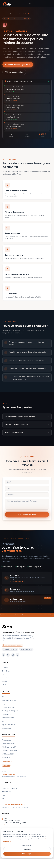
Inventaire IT (6, 757)
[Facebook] (3, 655)
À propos (5, 667)
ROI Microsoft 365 (8, 754)
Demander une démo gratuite (17, 65)
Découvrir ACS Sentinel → (9, 774)
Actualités (5, 685)
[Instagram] (13, 655)
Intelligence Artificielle (9, 700)
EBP (3, 798)
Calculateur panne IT (9, 747)
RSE (3, 674)
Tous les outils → (7, 761)
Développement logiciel (10, 711)
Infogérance (6, 704)
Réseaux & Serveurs (8, 707)
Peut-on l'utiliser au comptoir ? (27, 424)
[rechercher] (30, 4)
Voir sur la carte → (9, 825)
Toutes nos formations (9, 788)
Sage (3, 795)
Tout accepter (27, 854)
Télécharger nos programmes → (13, 804)
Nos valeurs (6, 671)
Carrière (4, 681)
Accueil (4, 14)
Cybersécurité (6, 697)
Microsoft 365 (6, 792)
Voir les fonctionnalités (14, 72)
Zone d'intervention (8, 678)
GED (3, 721)
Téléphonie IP (6, 714)
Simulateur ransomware (9, 750)
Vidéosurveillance (8, 718)
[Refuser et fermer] (50, 831)
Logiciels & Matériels (8, 724)
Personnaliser (27, 845)
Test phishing (6, 740)
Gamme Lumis (14, 14)
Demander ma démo (27, 515)
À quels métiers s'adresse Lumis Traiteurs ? (27, 417)
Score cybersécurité (9, 743)
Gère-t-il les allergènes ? (27, 432)
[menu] (50, 3)
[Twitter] (8, 655)
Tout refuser (27, 849)
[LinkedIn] (17, 655)
